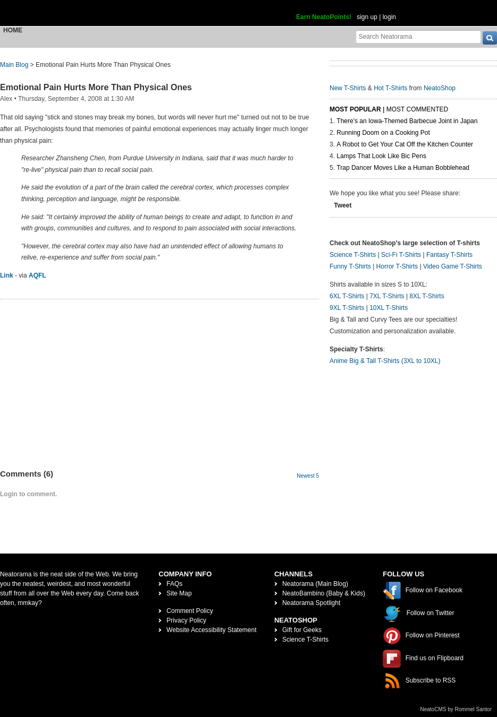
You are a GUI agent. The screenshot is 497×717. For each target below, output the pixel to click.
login (389, 17)
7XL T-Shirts (386, 296)
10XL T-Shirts (388, 308)
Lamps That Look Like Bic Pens (381, 156)
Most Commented (417, 109)
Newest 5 (308, 476)
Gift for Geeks (302, 630)
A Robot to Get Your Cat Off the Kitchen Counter (404, 144)
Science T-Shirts (353, 254)
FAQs (174, 584)
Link (6, 275)
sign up (367, 17)
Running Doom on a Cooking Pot (382, 132)
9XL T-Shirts (347, 308)
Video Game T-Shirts (452, 266)
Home (12, 30)
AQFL (37, 275)
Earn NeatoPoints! (323, 17)
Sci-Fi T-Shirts (401, 254)
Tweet (342, 205)
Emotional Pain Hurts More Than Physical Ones (96, 87)
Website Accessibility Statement (211, 630)
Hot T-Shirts (390, 88)
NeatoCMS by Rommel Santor (456, 709)
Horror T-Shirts (397, 266)
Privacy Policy (186, 620)
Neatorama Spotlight (311, 603)
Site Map (178, 593)
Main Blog (14, 64)
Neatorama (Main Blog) (315, 584)
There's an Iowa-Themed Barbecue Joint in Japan (406, 121)
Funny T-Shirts (350, 266)
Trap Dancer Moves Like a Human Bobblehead (402, 167)
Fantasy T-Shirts (449, 254)
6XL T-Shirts (347, 296)
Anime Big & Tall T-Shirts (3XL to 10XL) (385, 361)
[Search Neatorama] (418, 36)
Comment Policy (189, 611)
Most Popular (355, 109)
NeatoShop (440, 88)
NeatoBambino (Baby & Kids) (323, 593)
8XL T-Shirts (426, 296)
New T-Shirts (348, 88)
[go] (490, 38)
